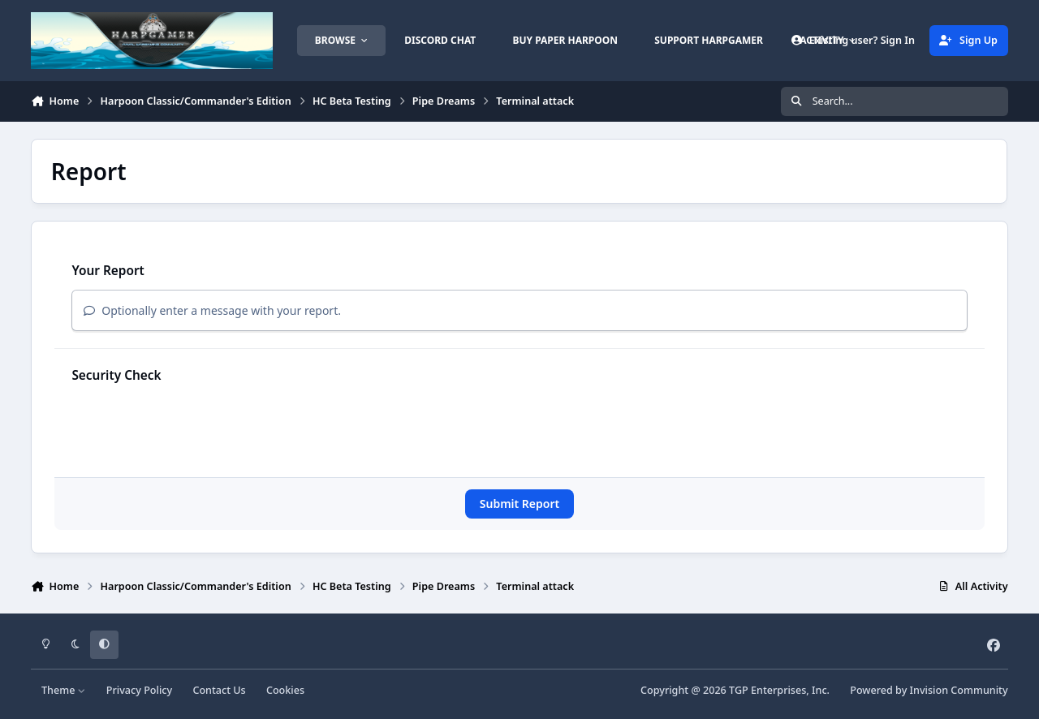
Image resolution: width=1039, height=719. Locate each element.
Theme (63, 690)
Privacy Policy (139, 690)
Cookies (285, 690)
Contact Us (218, 690)
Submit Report (519, 503)
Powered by (928, 690)
